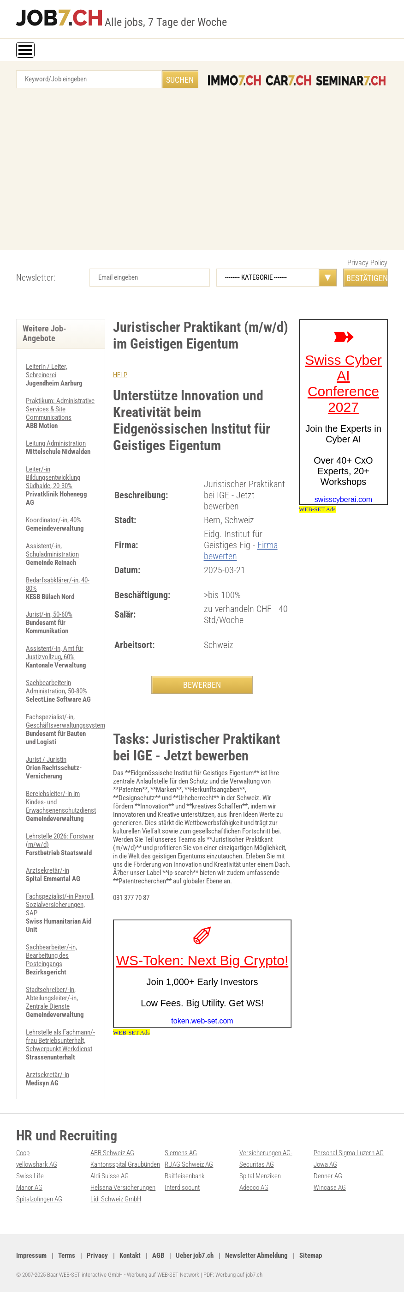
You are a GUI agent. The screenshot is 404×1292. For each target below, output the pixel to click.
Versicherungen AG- (265, 1153)
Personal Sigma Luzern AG (349, 1153)
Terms (66, 1255)
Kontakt (130, 1255)
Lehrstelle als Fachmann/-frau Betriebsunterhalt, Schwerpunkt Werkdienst (60, 1040)
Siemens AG (181, 1153)
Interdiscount (182, 1187)
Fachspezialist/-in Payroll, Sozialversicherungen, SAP (60, 904)
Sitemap (310, 1255)
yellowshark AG (36, 1164)
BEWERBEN (202, 685)
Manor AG (29, 1187)
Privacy (97, 1255)
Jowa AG (325, 1164)
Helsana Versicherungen (122, 1187)
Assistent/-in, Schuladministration (52, 550)
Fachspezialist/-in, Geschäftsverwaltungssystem (65, 721)
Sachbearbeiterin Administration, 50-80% (56, 687)
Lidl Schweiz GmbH (115, 1199)
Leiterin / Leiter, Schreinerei (46, 370)
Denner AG (328, 1176)
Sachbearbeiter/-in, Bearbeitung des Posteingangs (51, 955)
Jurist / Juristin (46, 759)
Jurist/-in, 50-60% (49, 614)
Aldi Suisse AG (109, 1176)
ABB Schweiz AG (112, 1153)
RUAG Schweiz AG (189, 1164)
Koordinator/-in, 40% (53, 520)
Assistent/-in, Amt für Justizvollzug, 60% (54, 652)
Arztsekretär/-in (47, 870)
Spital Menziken (260, 1176)
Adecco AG (253, 1187)
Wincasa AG (330, 1187)
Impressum (31, 1255)
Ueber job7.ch (195, 1255)
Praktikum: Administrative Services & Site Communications (60, 409)
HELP (120, 375)
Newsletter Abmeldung (256, 1255)
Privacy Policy (367, 262)
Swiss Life (30, 1176)
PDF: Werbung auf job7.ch (232, 1274)
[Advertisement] (202, 171)
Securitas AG (256, 1164)
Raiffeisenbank (185, 1176)
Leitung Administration (56, 443)
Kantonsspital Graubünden (125, 1164)
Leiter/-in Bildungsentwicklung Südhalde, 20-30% (53, 477)
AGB (158, 1255)
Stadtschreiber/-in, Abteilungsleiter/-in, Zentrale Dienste (52, 998)
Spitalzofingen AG (39, 1199)
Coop (23, 1153)
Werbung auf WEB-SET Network (163, 1274)
